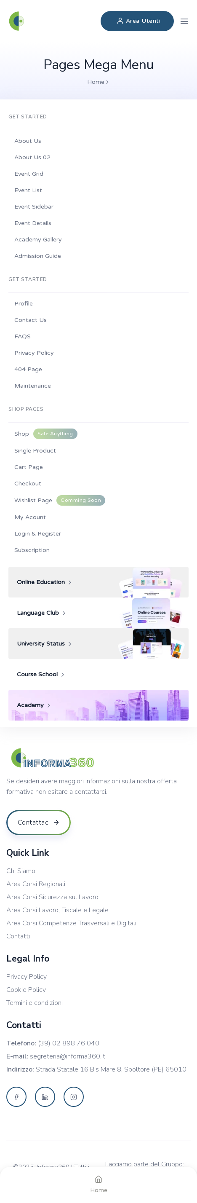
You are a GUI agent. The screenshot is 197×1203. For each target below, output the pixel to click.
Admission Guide (37, 256)
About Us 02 (32, 157)
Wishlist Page (59, 500)
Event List (28, 190)
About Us (27, 141)
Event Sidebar (33, 206)
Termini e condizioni (34, 1003)
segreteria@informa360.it (67, 1056)
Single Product (35, 450)
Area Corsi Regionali (35, 884)
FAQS (22, 336)
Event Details (32, 223)
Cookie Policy (26, 990)
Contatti (18, 936)
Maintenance (32, 385)
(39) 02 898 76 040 (68, 1043)
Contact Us (30, 320)
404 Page (28, 369)
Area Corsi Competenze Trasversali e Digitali (71, 923)
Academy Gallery (38, 239)
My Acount (30, 517)
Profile (23, 303)
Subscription (32, 550)
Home (95, 82)
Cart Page (28, 467)
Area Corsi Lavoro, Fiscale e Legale (57, 910)
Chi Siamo (20, 871)
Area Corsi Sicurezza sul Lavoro (52, 897)
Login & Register (37, 533)
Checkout (27, 483)
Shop (45, 434)
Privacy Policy (34, 352)
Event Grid (28, 173)
